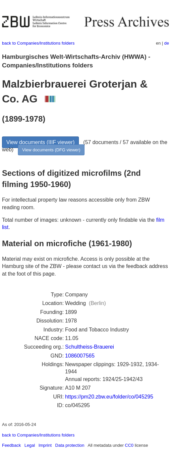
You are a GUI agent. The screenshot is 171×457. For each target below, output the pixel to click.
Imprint (45, 445)
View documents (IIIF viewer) (40, 142)
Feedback (11, 445)
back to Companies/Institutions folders (38, 43)
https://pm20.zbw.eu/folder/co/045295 (109, 397)
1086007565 (79, 356)
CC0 (129, 445)
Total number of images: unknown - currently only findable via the (79, 220)
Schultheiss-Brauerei (89, 347)
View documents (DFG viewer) (51, 149)
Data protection (70, 445)
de (166, 43)
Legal (30, 445)
